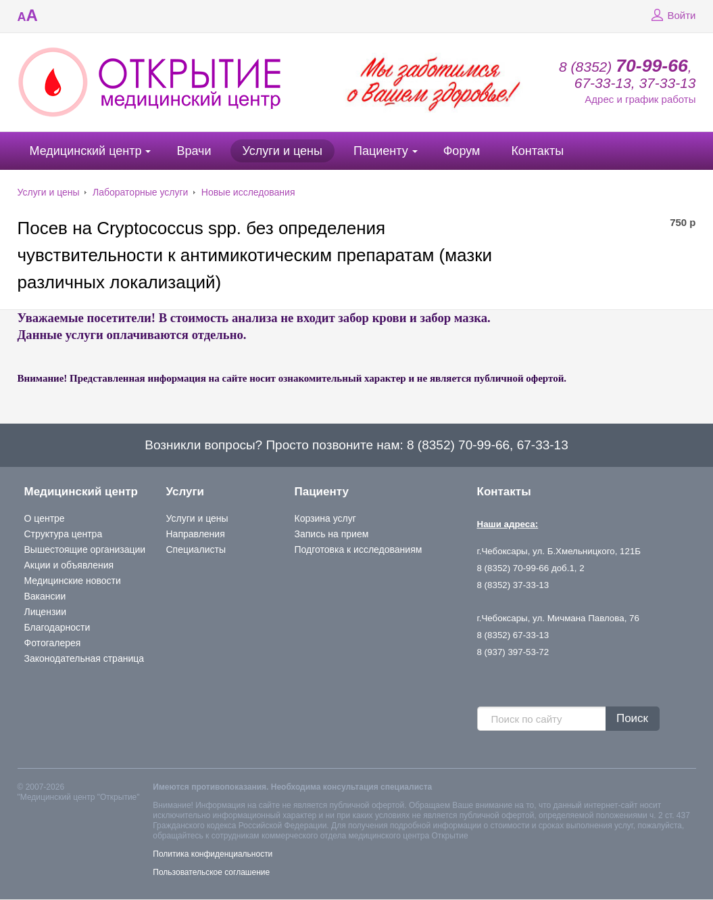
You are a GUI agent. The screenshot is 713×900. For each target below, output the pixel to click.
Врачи (193, 151)
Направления (195, 533)
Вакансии (45, 596)
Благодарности (57, 627)
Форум (462, 151)
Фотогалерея (52, 642)
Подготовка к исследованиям (358, 549)
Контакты (537, 151)
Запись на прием (332, 533)
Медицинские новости (72, 580)
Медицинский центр (86, 151)
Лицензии (45, 611)
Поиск (632, 718)
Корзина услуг (325, 518)
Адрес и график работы (640, 99)
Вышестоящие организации (85, 549)
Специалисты (196, 549)
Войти (671, 15)
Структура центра (63, 533)
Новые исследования (248, 192)
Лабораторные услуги (140, 192)
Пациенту (380, 151)
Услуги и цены (282, 151)
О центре (44, 518)
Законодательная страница (84, 658)
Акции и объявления (69, 565)
